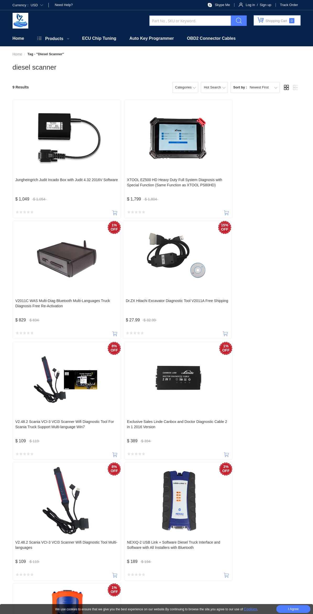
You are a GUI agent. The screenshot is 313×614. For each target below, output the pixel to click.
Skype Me (222, 5)
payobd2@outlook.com (143, 518)
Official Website (97, 541)
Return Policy (219, 541)
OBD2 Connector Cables (211, 38)
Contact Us (69, 541)
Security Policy (128, 541)
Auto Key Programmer (151, 38)
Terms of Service (276, 541)
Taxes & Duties (158, 541)
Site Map (236, 593)
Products (54, 38)
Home (18, 38)
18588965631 (26, 518)
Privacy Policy (247, 541)
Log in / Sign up (258, 5)
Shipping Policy (189, 541)
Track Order (289, 5)
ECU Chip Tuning (99, 38)
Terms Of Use (211, 593)
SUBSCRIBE (214, 554)
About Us (46, 541)
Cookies (250, 609)
